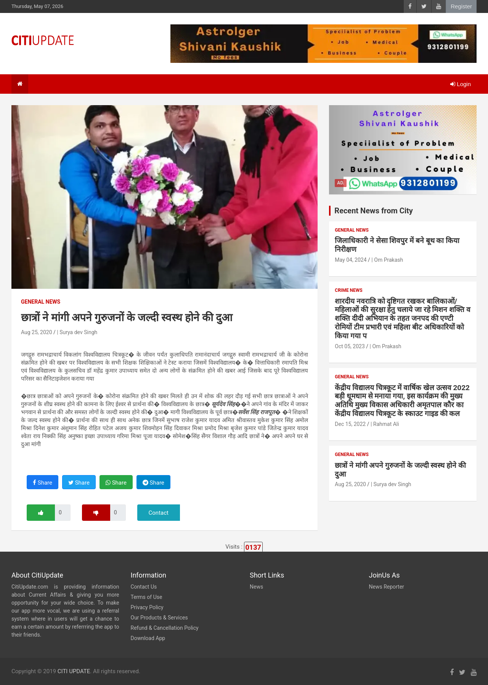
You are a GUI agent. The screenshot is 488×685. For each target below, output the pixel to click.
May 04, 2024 (350, 260)
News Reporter (386, 587)
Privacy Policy (147, 607)
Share (42, 482)
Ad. (340, 183)
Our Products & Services (159, 618)
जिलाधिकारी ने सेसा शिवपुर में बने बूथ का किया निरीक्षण (397, 245)
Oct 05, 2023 (349, 346)
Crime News (348, 290)
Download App (148, 638)
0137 (253, 547)
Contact (159, 512)
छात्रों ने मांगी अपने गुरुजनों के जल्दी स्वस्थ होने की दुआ (400, 470)
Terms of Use (146, 597)
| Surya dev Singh (77, 332)
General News (40, 302)
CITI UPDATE (74, 671)
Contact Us (144, 587)
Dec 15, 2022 (350, 424)
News (256, 587)
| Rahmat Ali (385, 424)
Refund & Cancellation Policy (165, 628)
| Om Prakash (387, 260)
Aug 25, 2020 (36, 332)
